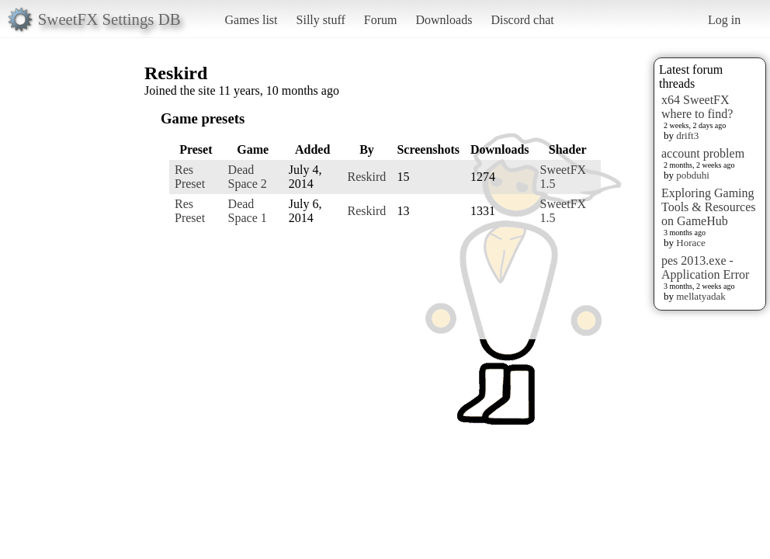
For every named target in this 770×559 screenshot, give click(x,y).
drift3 (687, 135)
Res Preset (190, 176)
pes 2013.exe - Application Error (705, 267)
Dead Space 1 (247, 210)
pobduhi (692, 175)
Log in (724, 19)
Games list (251, 19)
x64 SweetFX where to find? (697, 106)
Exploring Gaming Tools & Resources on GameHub (708, 206)
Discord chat (522, 19)
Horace (691, 242)
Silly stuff (321, 19)
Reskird (367, 176)
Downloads (443, 19)
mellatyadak (701, 296)
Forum (380, 19)
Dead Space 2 (247, 176)
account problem (702, 153)
